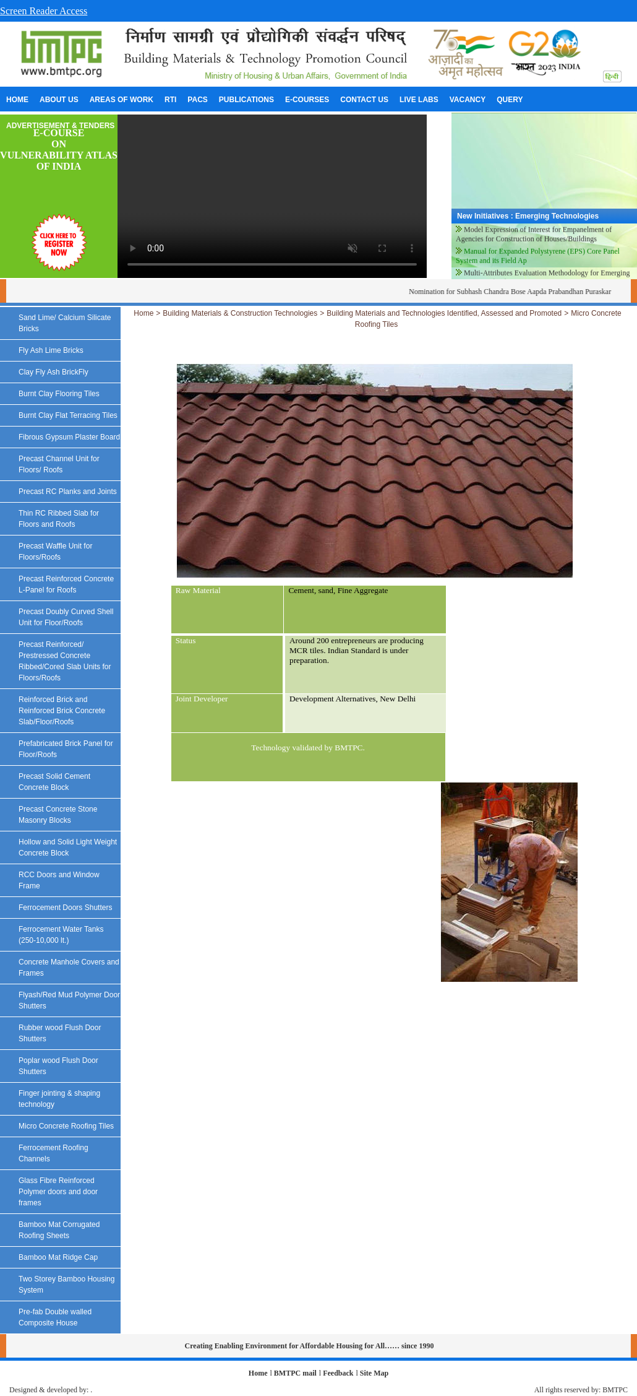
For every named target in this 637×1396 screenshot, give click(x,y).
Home (143, 313)
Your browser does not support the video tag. (272, 196)
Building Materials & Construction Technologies (240, 313)
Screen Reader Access (43, 11)
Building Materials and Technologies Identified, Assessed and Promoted (444, 313)
